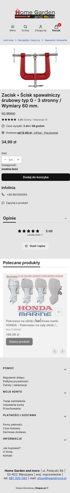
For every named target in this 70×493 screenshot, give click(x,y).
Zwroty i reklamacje (15, 385)
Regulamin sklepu (13, 377)
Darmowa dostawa (14, 432)
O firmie (8, 451)
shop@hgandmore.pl (51, 478)
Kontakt (7, 455)
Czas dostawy (11, 428)
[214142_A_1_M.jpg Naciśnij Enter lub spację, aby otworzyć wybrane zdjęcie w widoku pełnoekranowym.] (35, 67)
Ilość (4, 153)
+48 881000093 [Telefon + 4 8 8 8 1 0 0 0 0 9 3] (17, 194)
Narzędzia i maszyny (29, 40)
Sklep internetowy (31, 488)
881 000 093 (18, 478)
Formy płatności (12, 424)
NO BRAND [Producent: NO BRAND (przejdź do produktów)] (8, 113)
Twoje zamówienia (14, 401)
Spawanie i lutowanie (56, 40)
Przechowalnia (12, 408)
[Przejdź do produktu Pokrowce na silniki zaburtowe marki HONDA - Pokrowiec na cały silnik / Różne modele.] (35, 295)
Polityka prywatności (15, 381)
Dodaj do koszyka (36, 177)
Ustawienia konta (13, 404)
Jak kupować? (12, 448)
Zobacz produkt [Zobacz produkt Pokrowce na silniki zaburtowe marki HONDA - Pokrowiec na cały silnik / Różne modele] (19, 341)
